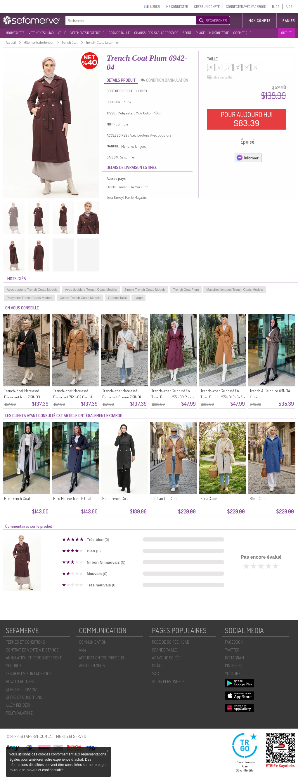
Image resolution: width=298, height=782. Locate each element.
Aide (82, 649)
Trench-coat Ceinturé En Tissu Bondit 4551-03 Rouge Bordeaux (172, 397)
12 (237, 67)
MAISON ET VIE (219, 33)
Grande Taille (117, 297)
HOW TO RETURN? (20, 681)
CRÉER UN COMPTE (207, 6)
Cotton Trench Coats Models (80, 297)
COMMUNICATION (92, 642)
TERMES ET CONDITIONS (25, 642)
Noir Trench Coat (115, 498)
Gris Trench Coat (17, 498)
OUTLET (286, 33)
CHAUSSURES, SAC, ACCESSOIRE (156, 33)
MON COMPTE (260, 20)
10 (228, 67)
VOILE (62, 33)
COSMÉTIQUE (242, 33)
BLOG (276, 6)
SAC (155, 673)
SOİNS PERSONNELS (168, 681)
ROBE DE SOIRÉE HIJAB (170, 642)
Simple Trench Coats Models (145, 289)
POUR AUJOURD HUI (247, 119)
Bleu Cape (257, 498)
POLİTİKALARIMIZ (19, 712)
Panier (289, 20)
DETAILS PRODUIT (121, 80)
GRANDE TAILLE (119, 33)
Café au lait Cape (164, 498)
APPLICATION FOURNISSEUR (101, 657)
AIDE (289, 6)
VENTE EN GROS (92, 665)
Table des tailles (220, 77)
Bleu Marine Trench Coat (72, 498)
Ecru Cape (208, 498)
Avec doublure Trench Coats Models (91, 289)
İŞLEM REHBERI (18, 705)
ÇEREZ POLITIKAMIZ (21, 689)
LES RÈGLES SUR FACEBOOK (28, 673)
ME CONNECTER (177, 6)
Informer (247, 157)
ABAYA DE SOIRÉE (166, 657)
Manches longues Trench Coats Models (234, 289)
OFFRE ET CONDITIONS (24, 697)
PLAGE (200, 33)
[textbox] (129, 20)
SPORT (187, 33)
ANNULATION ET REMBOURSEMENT (34, 657)
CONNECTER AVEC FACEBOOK (246, 6)
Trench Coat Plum (186, 289)
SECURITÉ (14, 665)
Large (138, 297)
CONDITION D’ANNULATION (166, 80)
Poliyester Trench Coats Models (29, 297)
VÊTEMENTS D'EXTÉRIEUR (87, 33)
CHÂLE (157, 665)
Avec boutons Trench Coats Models (32, 289)
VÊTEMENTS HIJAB (41, 33)
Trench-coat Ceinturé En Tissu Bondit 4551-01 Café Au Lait (222, 397)
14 (246, 67)
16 (255, 67)
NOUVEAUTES (15, 33)
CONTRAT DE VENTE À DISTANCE (32, 649)
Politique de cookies (23, 770)
